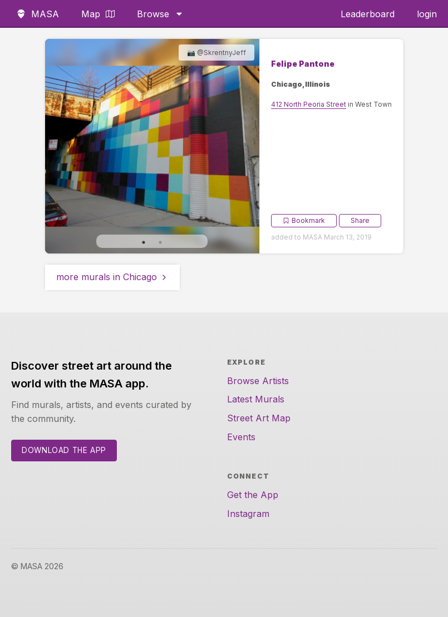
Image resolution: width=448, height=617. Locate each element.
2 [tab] (160, 242)
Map (98, 13)
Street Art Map (259, 418)
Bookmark (304, 220)
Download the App (64, 450)
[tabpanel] (152, 146)
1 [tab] (143, 242)
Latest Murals (255, 399)
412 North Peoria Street (308, 104)
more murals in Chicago (112, 276)
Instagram (248, 513)
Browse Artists (258, 380)
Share (360, 220)
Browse (160, 13)
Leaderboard (368, 13)
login (427, 13)
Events (241, 436)
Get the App (252, 494)
